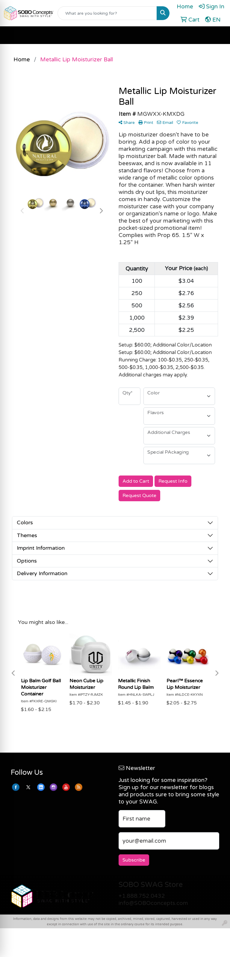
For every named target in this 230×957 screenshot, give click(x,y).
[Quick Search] (107, 13)
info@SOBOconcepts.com (153, 903)
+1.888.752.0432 (142, 896)
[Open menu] (218, 35)
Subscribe (133, 860)
